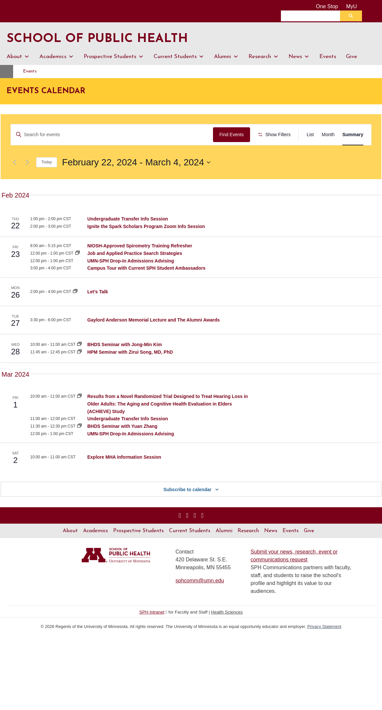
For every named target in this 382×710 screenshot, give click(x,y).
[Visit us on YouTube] (195, 534)
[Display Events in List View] (310, 134)
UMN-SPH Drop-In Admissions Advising (130, 279)
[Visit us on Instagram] (180, 534)
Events (327, 56)
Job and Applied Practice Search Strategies (134, 272)
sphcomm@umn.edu (200, 600)
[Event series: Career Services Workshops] (77, 272)
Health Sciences (227, 631)
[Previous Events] (14, 181)
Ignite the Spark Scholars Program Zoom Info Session (146, 245)
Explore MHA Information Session (124, 476)
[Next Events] (27, 181)
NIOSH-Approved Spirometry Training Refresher (139, 265)
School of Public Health (103, 38)
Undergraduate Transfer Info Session (127, 237)
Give (351, 56)
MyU (354, 6)
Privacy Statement (324, 645)
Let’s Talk (97, 310)
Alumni (226, 57)
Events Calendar (46, 91)
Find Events (234, 134)
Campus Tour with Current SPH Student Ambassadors (146, 287)
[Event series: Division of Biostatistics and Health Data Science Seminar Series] (79, 364)
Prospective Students (114, 57)
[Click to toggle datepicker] (136, 181)
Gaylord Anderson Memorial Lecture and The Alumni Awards (153, 339)
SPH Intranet (151, 631)
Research (263, 57)
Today (46, 181)
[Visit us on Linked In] (187, 534)
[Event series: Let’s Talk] (75, 310)
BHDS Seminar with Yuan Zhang (122, 445)
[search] (312, 15)
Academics (56, 57)
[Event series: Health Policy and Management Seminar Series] (79, 371)
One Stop (327, 6)
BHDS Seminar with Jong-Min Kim (124, 363)
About (18, 57)
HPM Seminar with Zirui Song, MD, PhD (130, 371)
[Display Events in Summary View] (352, 134)
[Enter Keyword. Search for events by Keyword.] (113, 134)
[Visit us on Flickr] (202, 534)
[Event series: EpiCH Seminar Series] (79, 415)
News (298, 57)
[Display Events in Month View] (328, 134)
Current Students (179, 57)
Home (14, 71)
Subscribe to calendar (187, 509)
